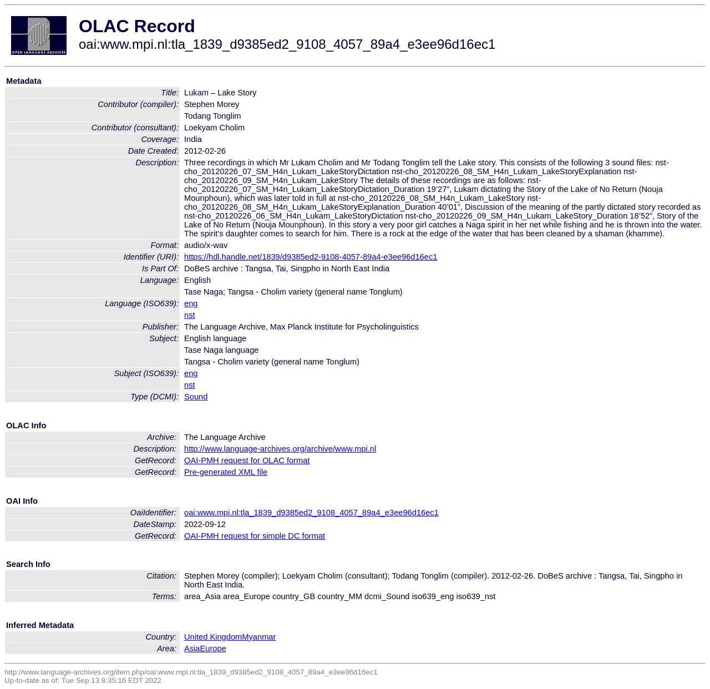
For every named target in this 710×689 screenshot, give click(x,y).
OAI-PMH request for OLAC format (247, 460)
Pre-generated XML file (225, 472)
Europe (213, 648)
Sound (195, 396)
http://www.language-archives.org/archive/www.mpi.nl (280, 448)
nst (189, 315)
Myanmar (259, 636)
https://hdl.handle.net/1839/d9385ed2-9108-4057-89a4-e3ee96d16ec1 (310, 256)
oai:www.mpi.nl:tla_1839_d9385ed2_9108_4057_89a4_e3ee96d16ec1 (311, 512)
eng (190, 303)
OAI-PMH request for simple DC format (254, 535)
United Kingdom (213, 636)
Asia (192, 648)
